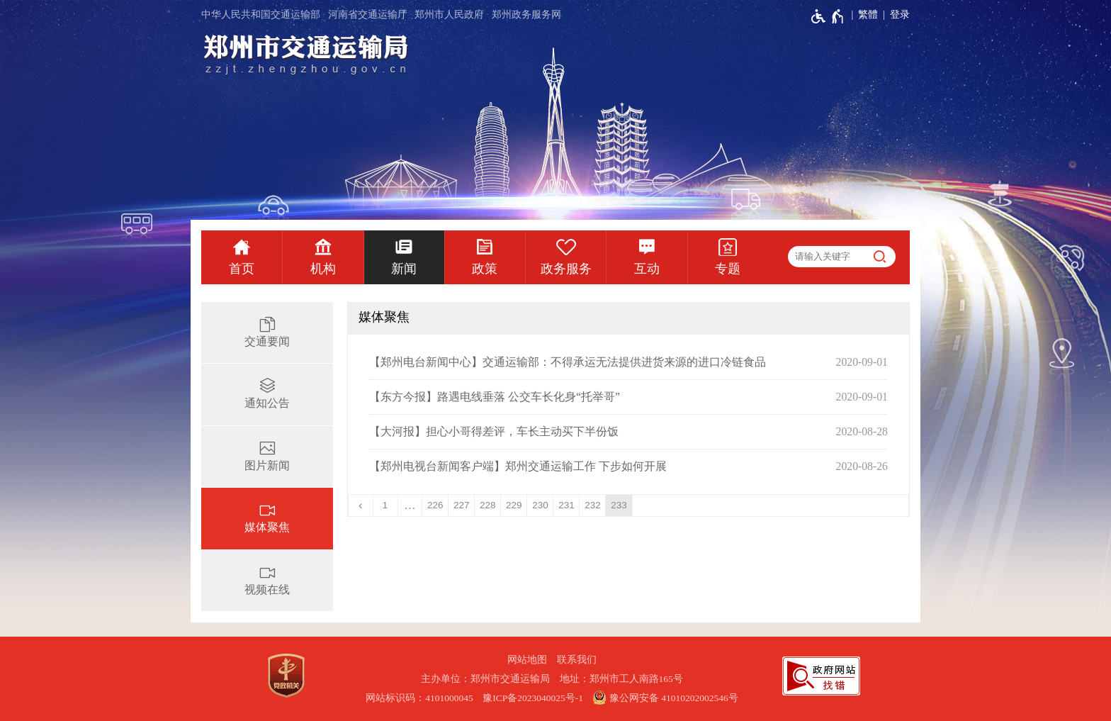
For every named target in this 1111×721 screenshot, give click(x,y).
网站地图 (527, 659)
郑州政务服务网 (526, 14)
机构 (323, 269)
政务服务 (566, 269)
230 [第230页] (540, 505)
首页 (241, 269)
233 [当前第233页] (619, 505)
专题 (727, 269)
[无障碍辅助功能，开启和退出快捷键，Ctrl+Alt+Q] (828, 16)
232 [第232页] (593, 505)
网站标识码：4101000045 (419, 698)
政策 (484, 269)
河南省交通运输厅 (367, 14)
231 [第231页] (566, 505)
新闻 (404, 269)
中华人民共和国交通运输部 (260, 14)
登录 (900, 14)
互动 (647, 269)
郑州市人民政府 (449, 14)
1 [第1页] (385, 505)
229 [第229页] (514, 505)
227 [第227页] (461, 505)
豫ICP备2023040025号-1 (533, 698)
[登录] (894, 15)
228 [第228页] (488, 505)
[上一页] (361, 505)
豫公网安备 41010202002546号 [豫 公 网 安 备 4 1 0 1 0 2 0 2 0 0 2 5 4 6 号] (665, 698)
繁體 (868, 14)
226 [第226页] (435, 505)
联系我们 (577, 659)
